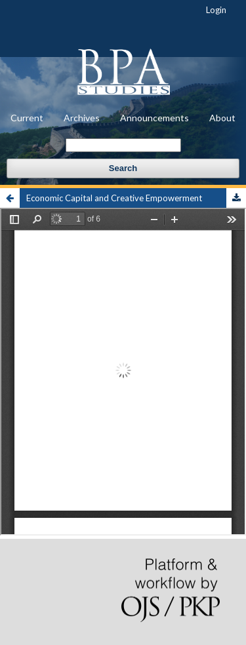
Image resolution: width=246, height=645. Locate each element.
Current (26, 117)
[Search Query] (123, 145)
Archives (82, 117)
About (222, 117)
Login (216, 10)
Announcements (154, 117)
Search (123, 168)
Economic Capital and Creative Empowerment (114, 198)
